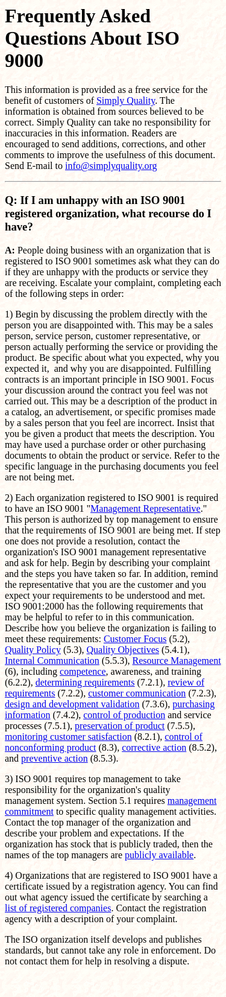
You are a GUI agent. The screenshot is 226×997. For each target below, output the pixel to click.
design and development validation (72, 704)
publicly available (159, 855)
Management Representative (145, 508)
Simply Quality (125, 100)
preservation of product (120, 726)
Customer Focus (135, 639)
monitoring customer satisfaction (68, 736)
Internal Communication (52, 660)
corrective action (154, 747)
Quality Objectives (123, 650)
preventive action (54, 758)
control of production (124, 715)
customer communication (137, 693)
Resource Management (177, 660)
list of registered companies (58, 908)
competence (82, 671)
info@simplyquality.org (111, 166)
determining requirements (85, 682)
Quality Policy (33, 650)
